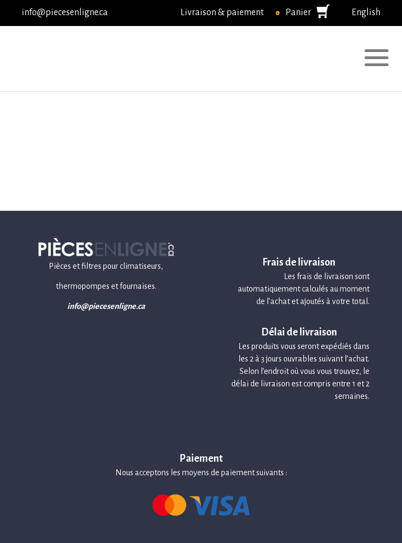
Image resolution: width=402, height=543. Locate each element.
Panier (298, 12)
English (366, 12)
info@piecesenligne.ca (65, 12)
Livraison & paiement (222, 12)
